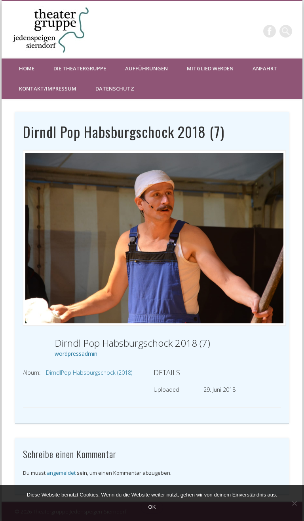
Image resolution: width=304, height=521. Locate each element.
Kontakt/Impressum (47, 88)
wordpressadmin (76, 353)
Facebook (269, 31)
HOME (26, 68)
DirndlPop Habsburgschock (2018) (89, 372)
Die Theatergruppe (79, 68)
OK (152, 507)
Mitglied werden (210, 68)
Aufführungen (146, 68)
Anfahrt (265, 68)
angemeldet (61, 472)
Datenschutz (114, 88)
